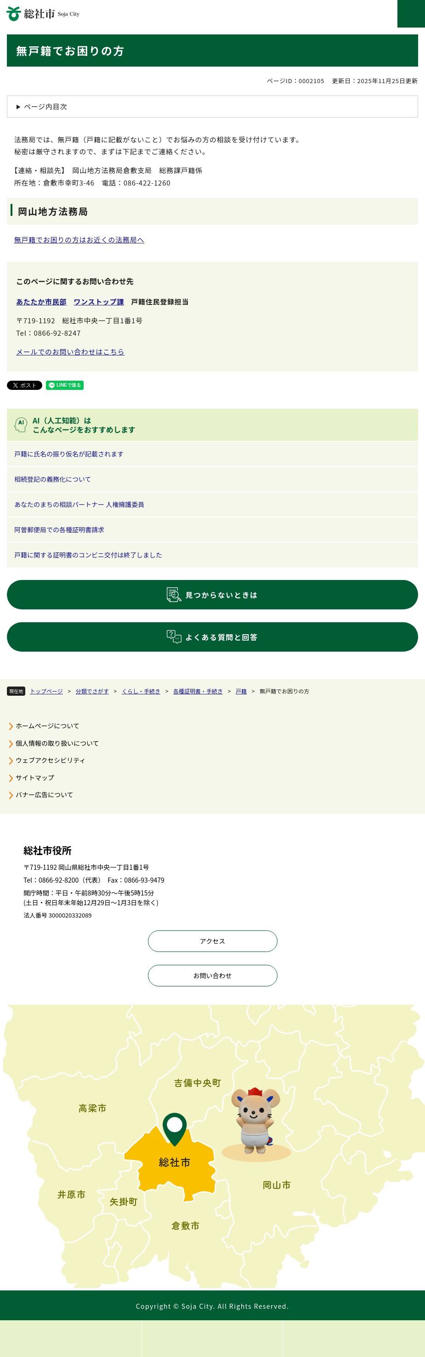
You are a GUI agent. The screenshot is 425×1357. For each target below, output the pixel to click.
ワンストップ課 (99, 301)
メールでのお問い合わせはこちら (70, 351)
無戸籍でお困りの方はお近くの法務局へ (79, 239)
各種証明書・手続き (198, 691)
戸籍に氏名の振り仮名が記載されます (69, 453)
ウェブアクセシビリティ (50, 760)
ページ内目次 (45, 106)
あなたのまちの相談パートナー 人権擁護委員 (79, 504)
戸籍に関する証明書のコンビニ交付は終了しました (88, 554)
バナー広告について (45, 794)
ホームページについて (47, 725)
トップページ (46, 691)
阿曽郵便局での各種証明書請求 (59, 529)
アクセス (212, 941)
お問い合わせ (212, 975)
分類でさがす (92, 691)
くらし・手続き (141, 691)
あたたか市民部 (41, 301)
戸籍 (241, 691)
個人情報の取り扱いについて (57, 743)
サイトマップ (35, 777)
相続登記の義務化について (52, 479)
